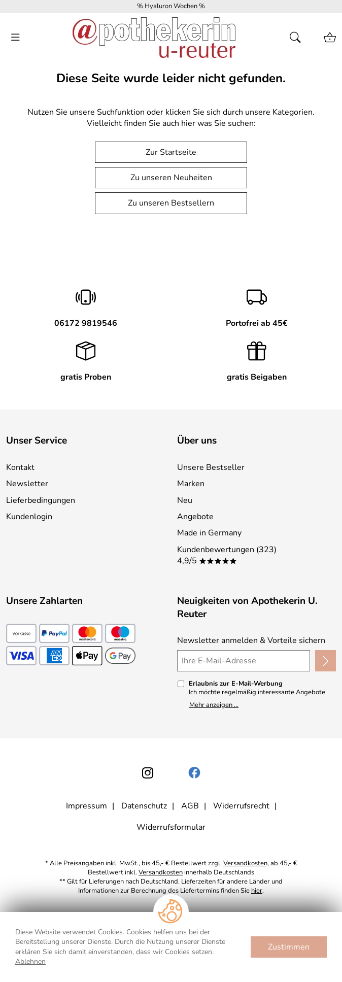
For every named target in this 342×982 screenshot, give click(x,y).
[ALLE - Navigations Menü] (15, 37)
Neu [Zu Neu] (184, 500)
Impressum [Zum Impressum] (86, 805)
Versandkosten (245, 863)
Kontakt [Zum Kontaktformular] (20, 467)
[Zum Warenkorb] (330, 37)
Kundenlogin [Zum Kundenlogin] (29, 516)
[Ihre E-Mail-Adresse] (243, 660)
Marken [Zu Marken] (190, 483)
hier (256, 891)
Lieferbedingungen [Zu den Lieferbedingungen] (40, 500)
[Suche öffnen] (298, 37)
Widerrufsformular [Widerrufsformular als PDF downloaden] (171, 827)
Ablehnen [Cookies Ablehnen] (30, 961)
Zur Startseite (171, 152)
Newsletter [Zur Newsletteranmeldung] (27, 483)
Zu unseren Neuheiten (171, 177)
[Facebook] (194, 773)
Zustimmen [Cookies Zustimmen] (289, 947)
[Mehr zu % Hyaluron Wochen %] (171, 6)
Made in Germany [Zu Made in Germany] (209, 532)
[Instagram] (148, 773)
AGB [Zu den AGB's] (190, 805)
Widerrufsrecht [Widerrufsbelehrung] (241, 805)
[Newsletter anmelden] (325, 660)
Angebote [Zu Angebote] (195, 516)
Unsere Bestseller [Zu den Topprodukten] (211, 467)
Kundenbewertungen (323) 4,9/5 (227, 555)
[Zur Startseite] (154, 37)
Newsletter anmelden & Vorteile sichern (251, 640)
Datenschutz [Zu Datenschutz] (144, 805)
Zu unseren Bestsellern (171, 203)
